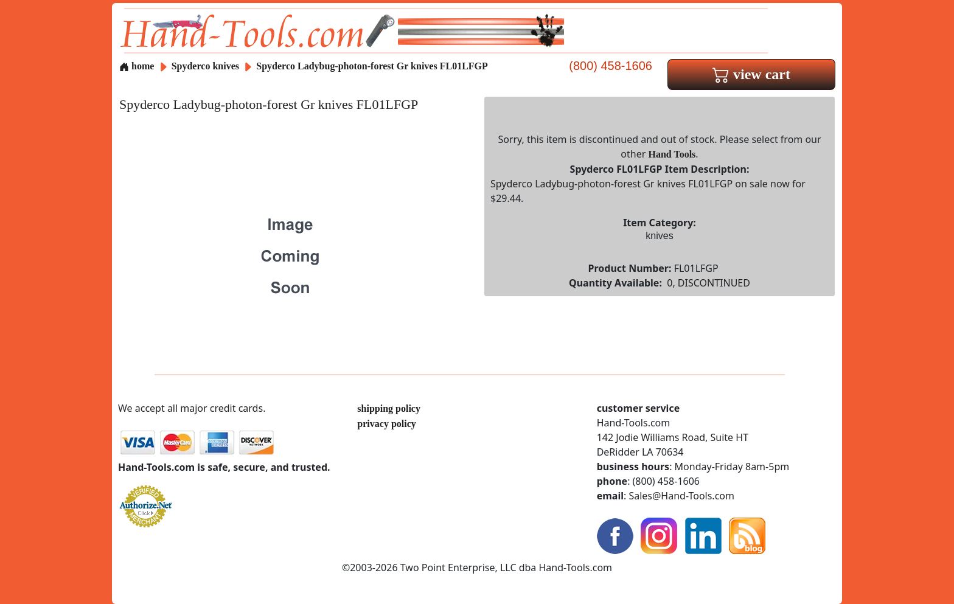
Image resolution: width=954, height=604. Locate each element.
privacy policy (386, 423)
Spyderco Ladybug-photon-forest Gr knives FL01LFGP (372, 66)
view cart (751, 74)
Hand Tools (672, 154)
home (136, 66)
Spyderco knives (205, 66)
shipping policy (388, 408)
